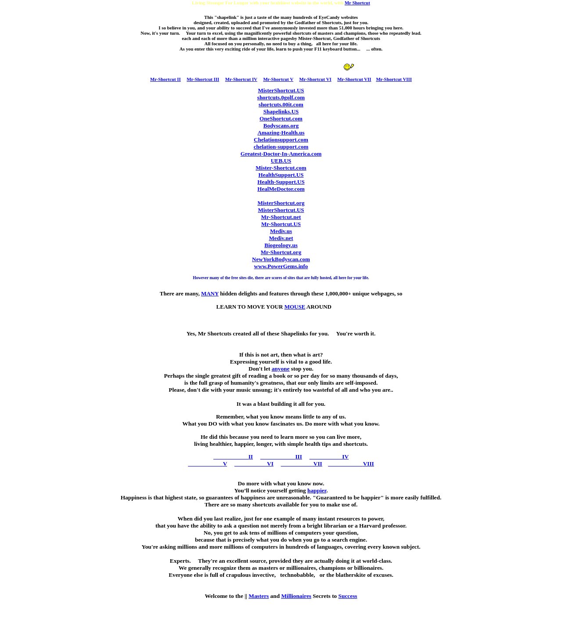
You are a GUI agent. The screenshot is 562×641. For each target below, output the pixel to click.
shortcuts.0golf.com (281, 97)
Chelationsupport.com (281, 139)
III (281, 456)
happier (316, 490)
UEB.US (281, 160)
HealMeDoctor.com (280, 189)
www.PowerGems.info (281, 266)
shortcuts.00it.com (281, 104)
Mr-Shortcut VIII (394, 79)
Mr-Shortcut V (278, 79)
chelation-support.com (281, 146)
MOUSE (295, 306)
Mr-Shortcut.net (281, 217)
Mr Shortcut (357, 2)
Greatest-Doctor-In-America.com (281, 153)
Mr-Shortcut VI (315, 79)
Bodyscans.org (281, 125)
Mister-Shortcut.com (281, 167)
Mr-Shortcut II (165, 79)
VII (301, 463)
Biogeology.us (281, 245)
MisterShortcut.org (280, 203)
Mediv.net (281, 238)
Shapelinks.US (281, 111)
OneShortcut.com (281, 118)
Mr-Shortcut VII (354, 79)
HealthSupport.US (281, 174)
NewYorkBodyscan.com (281, 259)
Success (348, 596)
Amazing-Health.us (280, 132)
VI (254, 463)
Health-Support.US (280, 181)
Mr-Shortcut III (203, 79)
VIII (351, 463)
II (233, 456)
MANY (210, 293)
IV (329, 456)
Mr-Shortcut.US (281, 224)
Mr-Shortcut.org (281, 252)
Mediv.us (281, 231)
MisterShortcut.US (281, 90)
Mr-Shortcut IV (241, 79)
